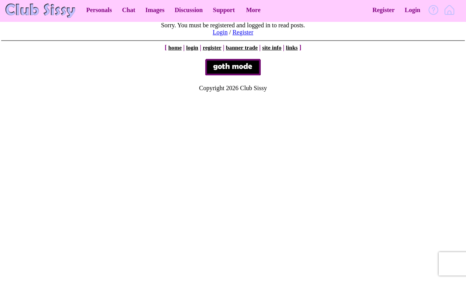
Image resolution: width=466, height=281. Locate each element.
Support (224, 10)
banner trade (242, 47)
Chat (128, 10)
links (292, 47)
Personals (99, 10)
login (192, 47)
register (212, 47)
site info (271, 47)
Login (412, 10)
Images (155, 10)
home (174, 47)
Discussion (188, 10)
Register (383, 10)
